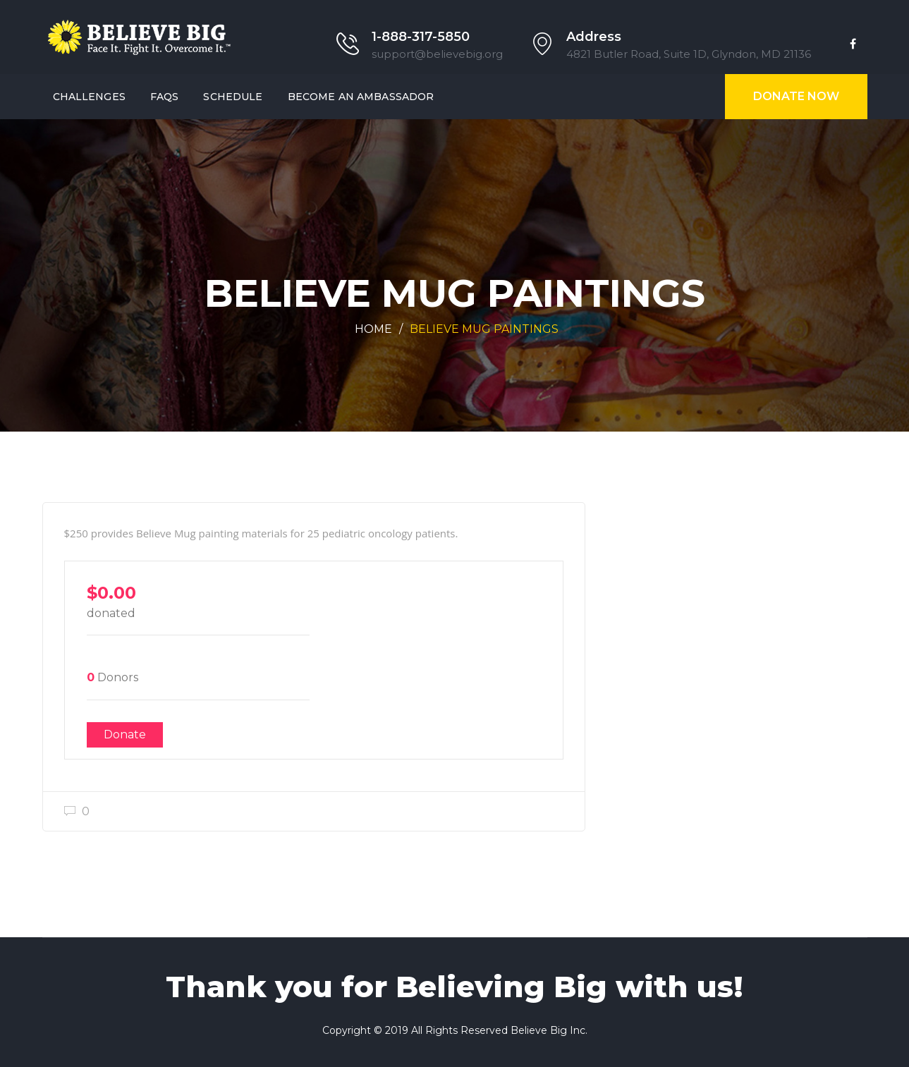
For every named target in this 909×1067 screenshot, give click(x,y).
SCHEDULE (232, 96)
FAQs (164, 96)
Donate (125, 734)
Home (373, 329)
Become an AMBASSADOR (361, 96)
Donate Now (796, 96)
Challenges (89, 96)
